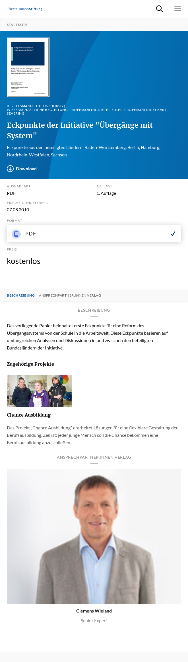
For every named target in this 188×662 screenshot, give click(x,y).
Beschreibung (21, 295)
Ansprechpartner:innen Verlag (70, 295)
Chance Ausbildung (29, 415)
